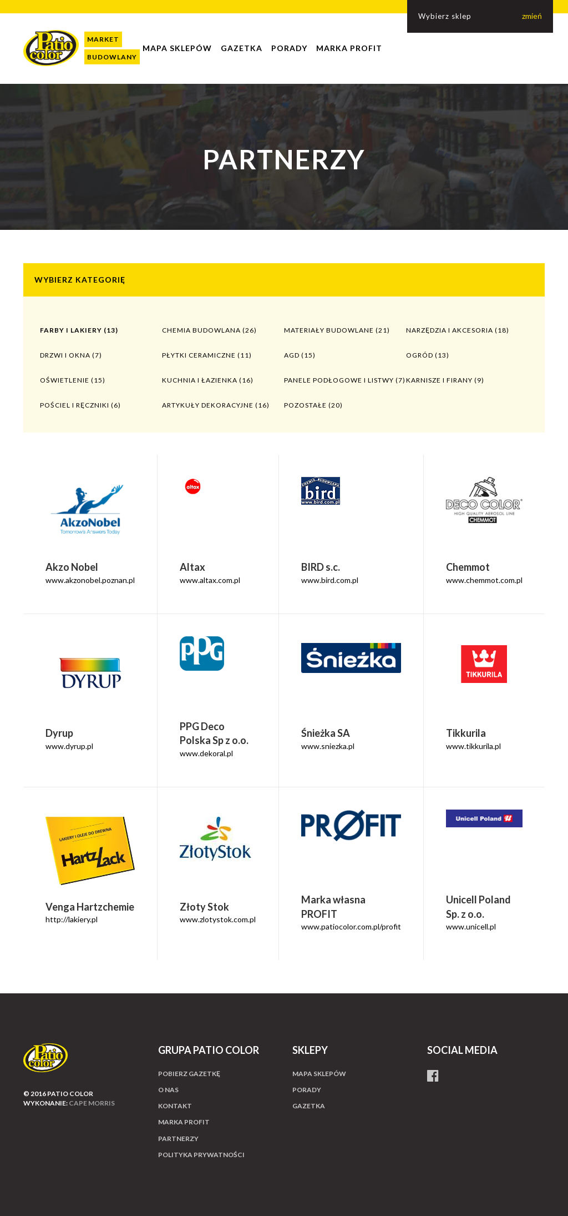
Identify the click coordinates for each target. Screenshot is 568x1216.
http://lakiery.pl (71, 919)
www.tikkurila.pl (473, 746)
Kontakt (175, 1106)
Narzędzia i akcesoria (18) (457, 330)
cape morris (92, 1103)
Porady (289, 48)
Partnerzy (178, 1138)
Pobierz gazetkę (189, 1073)
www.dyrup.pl (69, 746)
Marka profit (349, 48)
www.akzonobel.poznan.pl (90, 580)
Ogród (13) (427, 355)
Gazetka (241, 48)
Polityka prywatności (201, 1154)
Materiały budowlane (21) (337, 330)
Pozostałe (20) (313, 405)
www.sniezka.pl (327, 746)
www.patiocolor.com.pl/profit (351, 926)
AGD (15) (300, 355)
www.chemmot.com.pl (484, 580)
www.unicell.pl (471, 926)
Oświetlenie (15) (72, 380)
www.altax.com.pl (210, 580)
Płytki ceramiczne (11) (207, 355)
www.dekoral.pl (206, 753)
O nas (168, 1090)
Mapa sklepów (177, 48)
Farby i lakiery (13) (79, 330)
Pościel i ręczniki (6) (80, 405)
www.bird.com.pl (329, 580)
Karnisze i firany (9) (445, 380)
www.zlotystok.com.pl (218, 919)
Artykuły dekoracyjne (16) (216, 405)
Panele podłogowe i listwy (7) (344, 380)
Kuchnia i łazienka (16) (207, 380)
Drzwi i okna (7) (71, 355)
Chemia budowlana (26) (209, 330)
